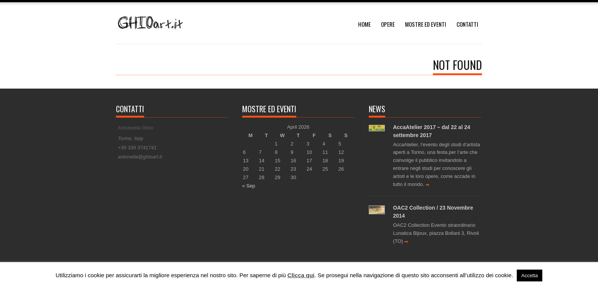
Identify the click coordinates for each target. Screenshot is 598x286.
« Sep (248, 186)
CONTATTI (467, 24)
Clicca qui (301, 275)
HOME (364, 24)
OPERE (388, 24)
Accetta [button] (529, 275)
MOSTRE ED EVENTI (425, 24)
